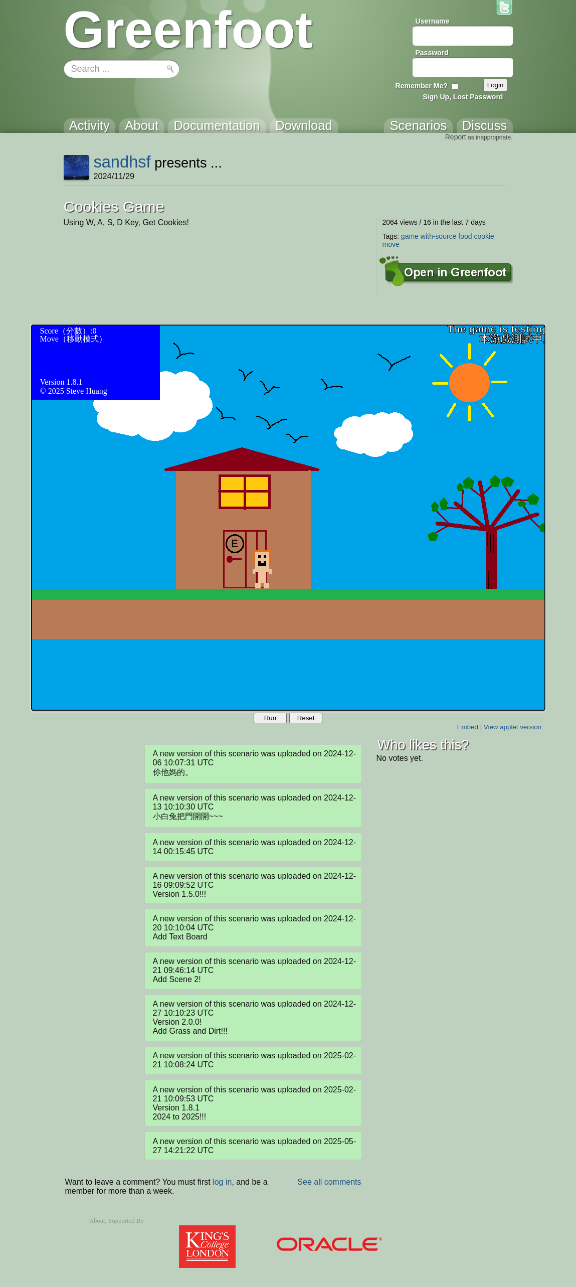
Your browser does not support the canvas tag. (288, 517)
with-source (439, 236)
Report (455, 137)
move (391, 244)
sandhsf (121, 161)
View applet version (512, 727)
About (97, 1220)
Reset (306, 718)
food (465, 236)
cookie (484, 236)
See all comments (329, 1182)
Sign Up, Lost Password (463, 97)
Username (433, 21)
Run (270, 718)
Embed (467, 727)
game (410, 236)
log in (222, 1182)
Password (432, 53)
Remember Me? (422, 86)
